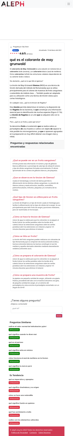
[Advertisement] (36, 24)
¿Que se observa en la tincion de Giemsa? (34, 177)
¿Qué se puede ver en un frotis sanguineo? (34, 160)
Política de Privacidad (19, 432)
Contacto (33, 432)
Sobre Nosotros (45, 432)
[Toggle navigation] (69, 4)
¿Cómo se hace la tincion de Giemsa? (31, 216)
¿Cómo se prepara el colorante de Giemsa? (34, 255)
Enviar (59, 316)
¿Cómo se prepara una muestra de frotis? (34, 275)
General (15, 50)
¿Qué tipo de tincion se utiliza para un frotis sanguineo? (35, 198)
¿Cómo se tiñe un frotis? (25, 236)
